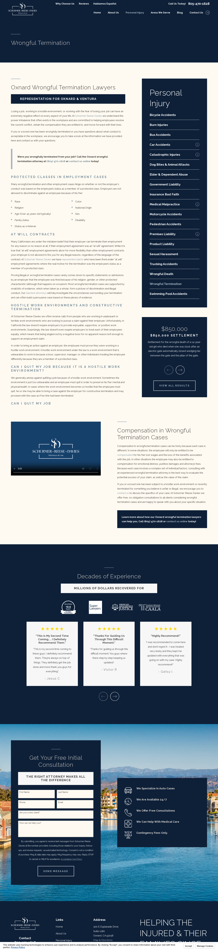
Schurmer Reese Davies (88, 115)
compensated (125, 454)
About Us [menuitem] (113, 12)
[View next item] (180, 370)
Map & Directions (103, 940)
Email (60, 802)
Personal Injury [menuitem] (135, 12)
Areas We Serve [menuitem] (160, 12)
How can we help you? (30, 823)
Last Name (63, 792)
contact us (123, 493)
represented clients (72, 259)
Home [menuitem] (97, 12)
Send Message (55, 871)
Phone (22, 802)
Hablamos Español (104, 3)
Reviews (84, 3)
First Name (24, 792)
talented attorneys (36, 292)
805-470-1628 (199, 3)
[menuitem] (174, 115)
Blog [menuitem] (180, 12)
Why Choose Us (64, 3)
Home (59, 926)
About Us (61, 933)
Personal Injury (64, 940)
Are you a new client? (29, 812)
